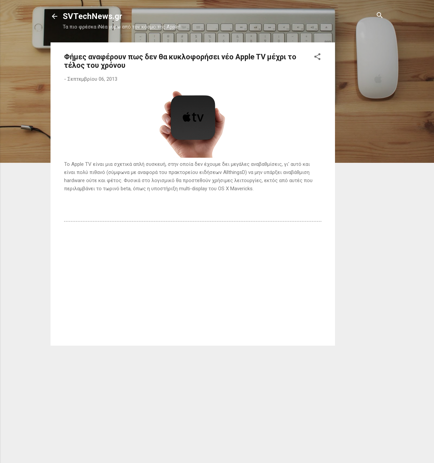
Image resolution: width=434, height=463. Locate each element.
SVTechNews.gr (92, 16)
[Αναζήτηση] (380, 15)
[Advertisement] (362, 144)
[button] (317, 57)
